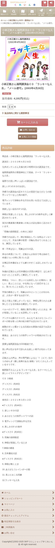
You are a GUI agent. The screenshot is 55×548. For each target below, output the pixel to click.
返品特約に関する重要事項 (15, 113)
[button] (4, 3)
